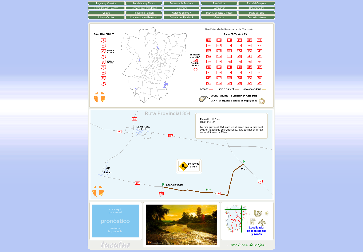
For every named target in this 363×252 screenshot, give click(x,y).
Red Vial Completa (256, 3)
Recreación (182, 8)
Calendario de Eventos (106, 8)
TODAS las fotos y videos (219, 13)
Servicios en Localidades (144, 8)
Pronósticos (219, 3)
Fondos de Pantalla (144, 13)
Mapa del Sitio (256, 13)
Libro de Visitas (106, 17)
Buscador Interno (257, 17)
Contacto (219, 17)
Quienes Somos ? (181, 13)
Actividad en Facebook (181, 17)
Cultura (106, 13)
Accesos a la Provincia (181, 3)
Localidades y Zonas (144, 3)
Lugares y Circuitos (106, 3)
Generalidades (256, 8)
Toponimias (219, 8)
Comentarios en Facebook (144, 17)
